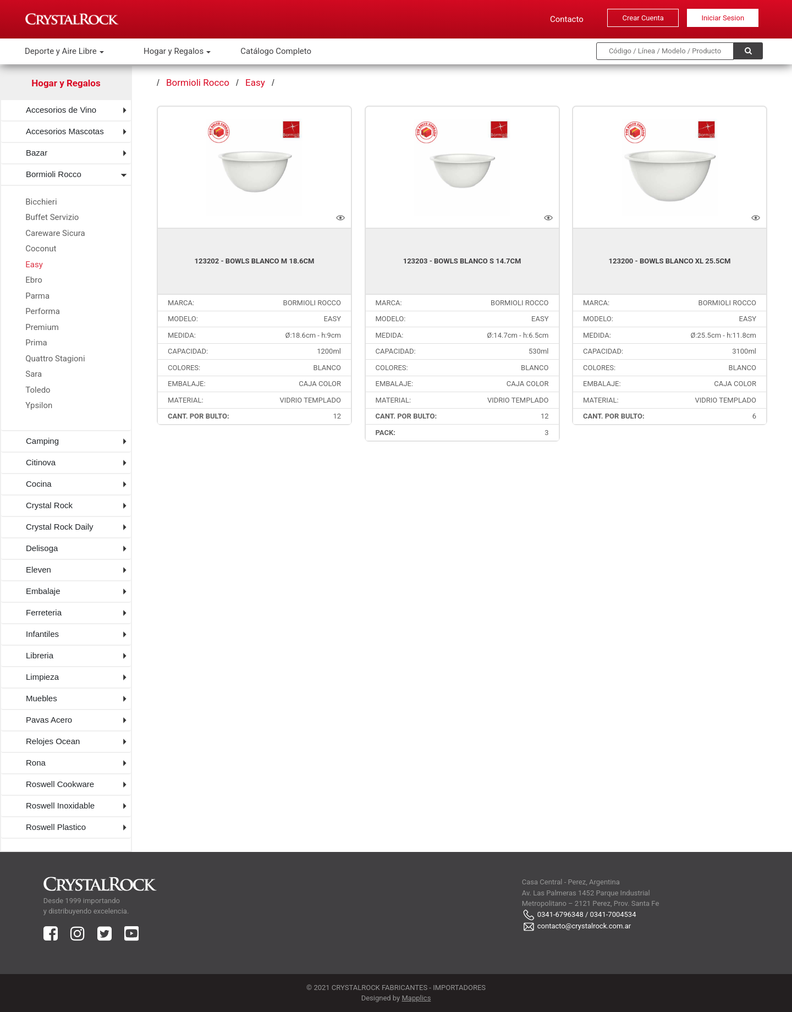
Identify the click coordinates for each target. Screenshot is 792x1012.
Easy (34, 265)
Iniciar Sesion (722, 18)
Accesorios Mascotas (65, 131)
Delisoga (42, 548)
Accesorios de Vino (61, 109)
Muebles (41, 698)
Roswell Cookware (60, 784)
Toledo (37, 390)
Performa (42, 311)
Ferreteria (44, 612)
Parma (37, 296)
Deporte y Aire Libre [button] (61, 51)
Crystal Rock (49, 505)
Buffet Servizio (52, 217)
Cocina (39, 483)
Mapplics (416, 998)
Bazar (36, 152)
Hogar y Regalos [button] (175, 51)
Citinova (41, 462)
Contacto (567, 19)
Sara (33, 374)
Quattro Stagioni (55, 359)
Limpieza (42, 676)
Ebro (33, 280)
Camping (42, 441)
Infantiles (42, 634)
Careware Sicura (55, 233)
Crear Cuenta (643, 18)
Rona (36, 762)
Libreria (39, 655)
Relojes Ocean (53, 741)
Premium (42, 327)
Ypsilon (38, 405)
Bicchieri (41, 202)
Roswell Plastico (56, 827)
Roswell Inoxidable (60, 805)
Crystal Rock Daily (60, 526)
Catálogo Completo (275, 51)
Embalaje (43, 591)
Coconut (40, 249)
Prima (36, 343)
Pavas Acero (49, 719)
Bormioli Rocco (53, 174)
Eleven (38, 569)
